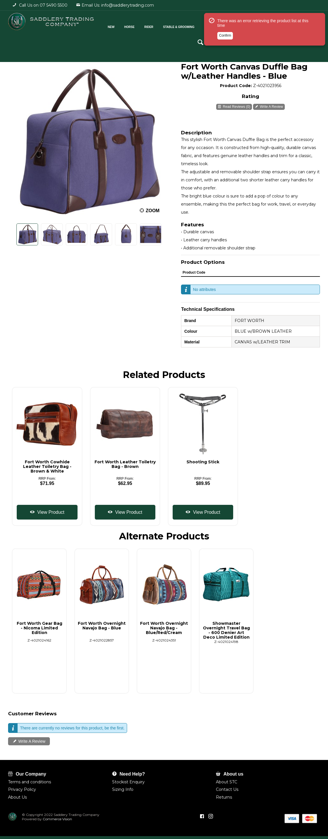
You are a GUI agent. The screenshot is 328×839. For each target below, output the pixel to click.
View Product (50, 512)
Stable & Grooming (178, 25)
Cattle (209, 25)
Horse (128, 25)
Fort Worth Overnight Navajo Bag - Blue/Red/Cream (164, 628)
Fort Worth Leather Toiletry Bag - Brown (125, 464)
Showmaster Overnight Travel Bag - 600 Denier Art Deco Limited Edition (226, 630)
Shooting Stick (202, 462)
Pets (228, 25)
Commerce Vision (57, 819)
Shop (246, 25)
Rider (148, 25)
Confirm (225, 61)
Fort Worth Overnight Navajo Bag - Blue (102, 625)
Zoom (152, 210)
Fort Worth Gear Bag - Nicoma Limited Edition (39, 628)
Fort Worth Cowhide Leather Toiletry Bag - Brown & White (47, 466)
